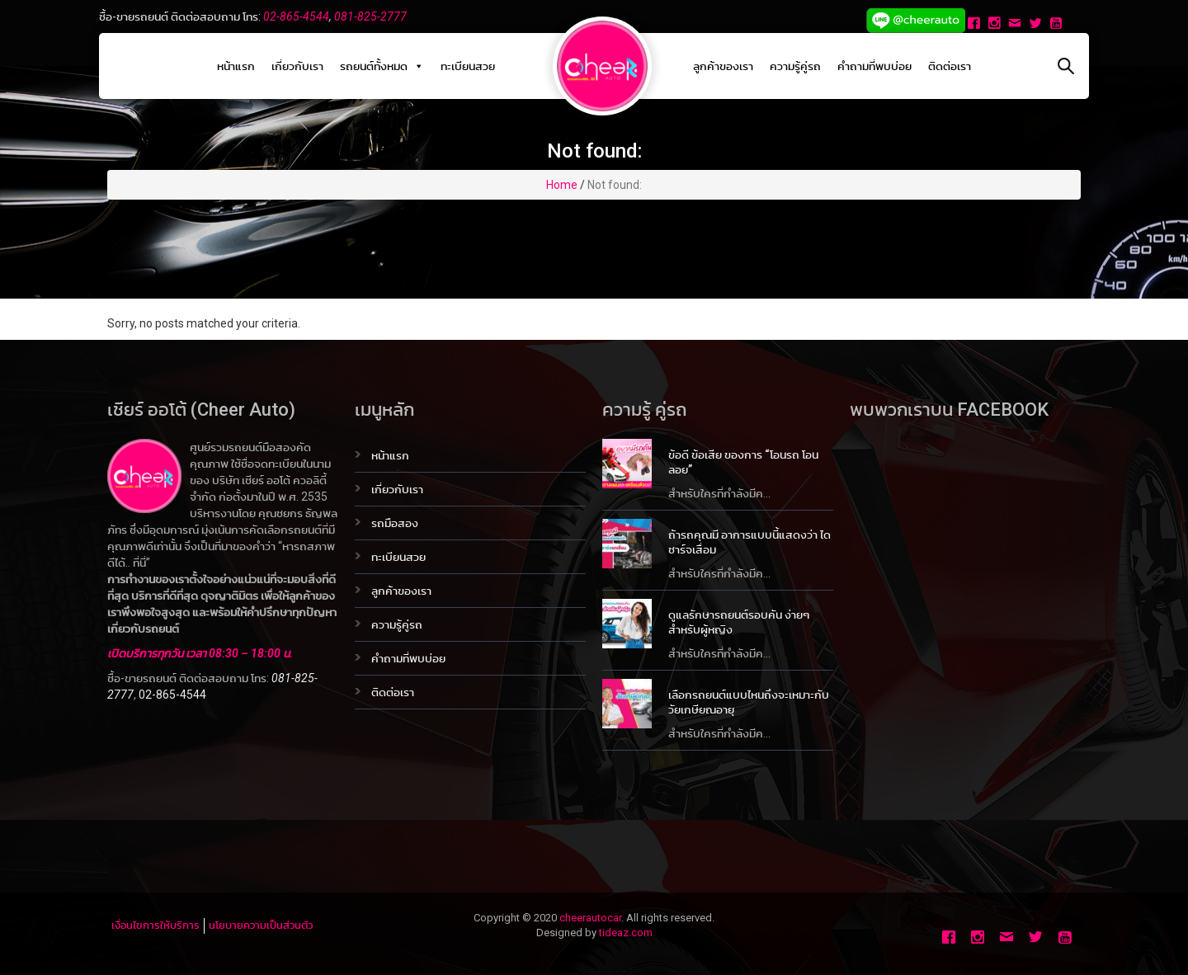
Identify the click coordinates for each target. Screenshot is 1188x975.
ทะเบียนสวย (468, 66)
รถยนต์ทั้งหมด (382, 66)
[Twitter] (1037, 24)
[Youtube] (1058, 24)
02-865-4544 (296, 16)
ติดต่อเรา (949, 66)
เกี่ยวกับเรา (297, 66)
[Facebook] (975, 24)
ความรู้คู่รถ (795, 66)
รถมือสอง (394, 523)
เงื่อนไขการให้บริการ (155, 925)
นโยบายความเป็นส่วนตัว (261, 925)
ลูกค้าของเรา (723, 66)
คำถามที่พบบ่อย (874, 66)
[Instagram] (996, 24)
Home (562, 184)
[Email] (1016, 24)
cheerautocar (590, 917)
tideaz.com (626, 932)
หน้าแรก (236, 66)
